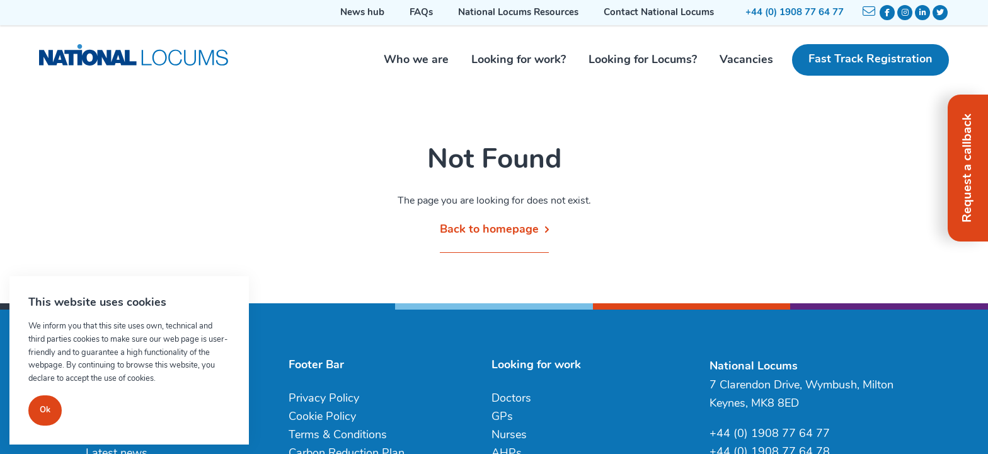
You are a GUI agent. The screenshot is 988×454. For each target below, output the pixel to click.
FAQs (421, 13)
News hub (362, 13)
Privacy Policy (324, 399)
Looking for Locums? (643, 60)
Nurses (509, 435)
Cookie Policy (322, 417)
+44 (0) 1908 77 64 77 (794, 13)
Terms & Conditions (338, 435)
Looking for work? (518, 60)
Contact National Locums (659, 13)
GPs (502, 417)
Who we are (416, 60)
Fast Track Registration (870, 60)
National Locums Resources (518, 13)
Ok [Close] (45, 410)
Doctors (511, 399)
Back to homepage (489, 230)
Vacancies (746, 60)
